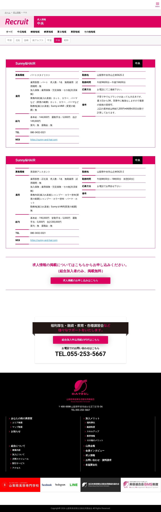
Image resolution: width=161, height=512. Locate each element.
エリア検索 (17, 422)
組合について (18, 446)
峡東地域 (48, 32)
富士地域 (61, 32)
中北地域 (21, 32)
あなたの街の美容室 (21, 418)
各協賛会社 (91, 464)
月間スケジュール (20, 459)
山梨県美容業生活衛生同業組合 (79, 508)
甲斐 (49, 40)
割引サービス (18, 463)
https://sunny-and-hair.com (43, 139)
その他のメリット (95, 440)
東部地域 (75, 32)
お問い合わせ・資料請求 (98, 460)
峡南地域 (35, 32)
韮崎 (26, 40)
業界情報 (91, 436)
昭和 (66, 40)
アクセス (16, 468)
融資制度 (91, 427)
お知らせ (15, 431)
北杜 (18, 40)
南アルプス (37, 40)
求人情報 (90, 455)
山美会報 (90, 446)
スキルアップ (93, 431)
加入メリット (93, 418)
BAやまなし (16, 4)
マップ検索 (17, 427)
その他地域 (89, 32)
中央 (58, 40)
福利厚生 (91, 422)
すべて (9, 32)
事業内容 (16, 450)
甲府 (9, 40)
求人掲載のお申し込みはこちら (80, 280)
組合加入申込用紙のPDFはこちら (80, 339)
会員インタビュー (95, 450)
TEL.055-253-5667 (80, 354)
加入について (18, 454)
